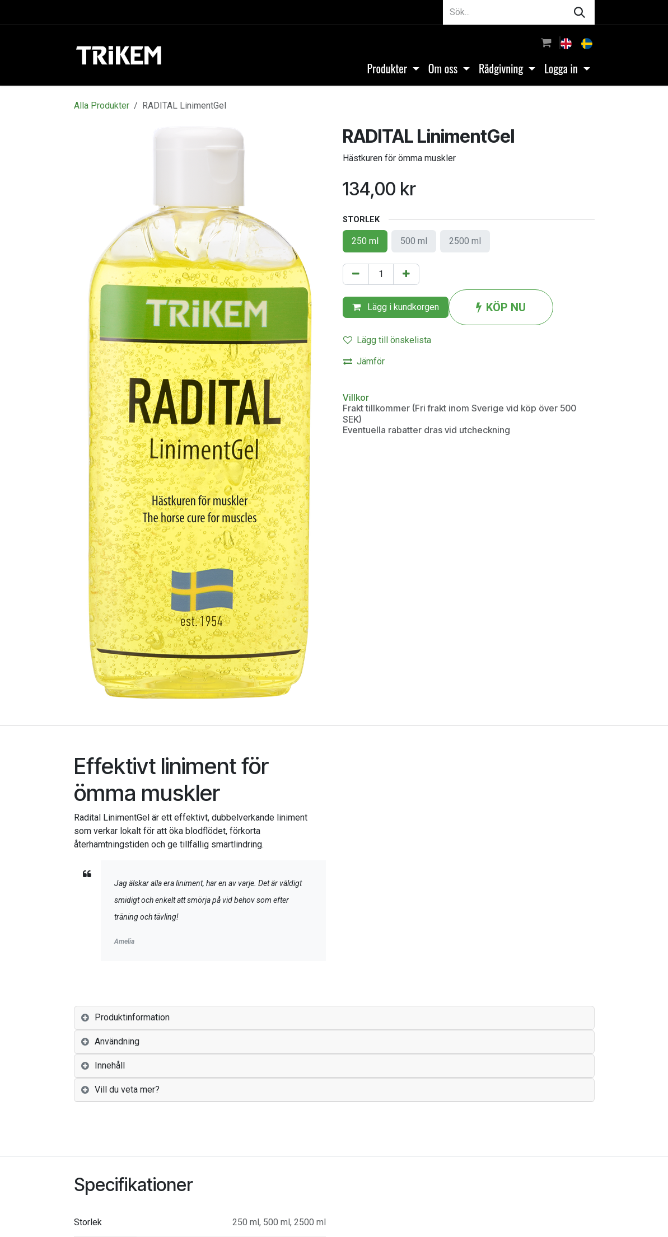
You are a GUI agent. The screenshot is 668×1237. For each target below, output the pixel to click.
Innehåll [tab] (110, 1065)
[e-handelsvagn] (546, 42)
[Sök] (579, 12)
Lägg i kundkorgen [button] (395, 307)
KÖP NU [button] (501, 307)
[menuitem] (567, 42)
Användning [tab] (117, 1041)
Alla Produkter (101, 105)
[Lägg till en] (406, 274)
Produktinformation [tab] (132, 1017)
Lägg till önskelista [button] (387, 340)
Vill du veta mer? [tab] (127, 1089)
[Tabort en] (356, 274)
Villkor (356, 397)
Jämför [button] (364, 361)
